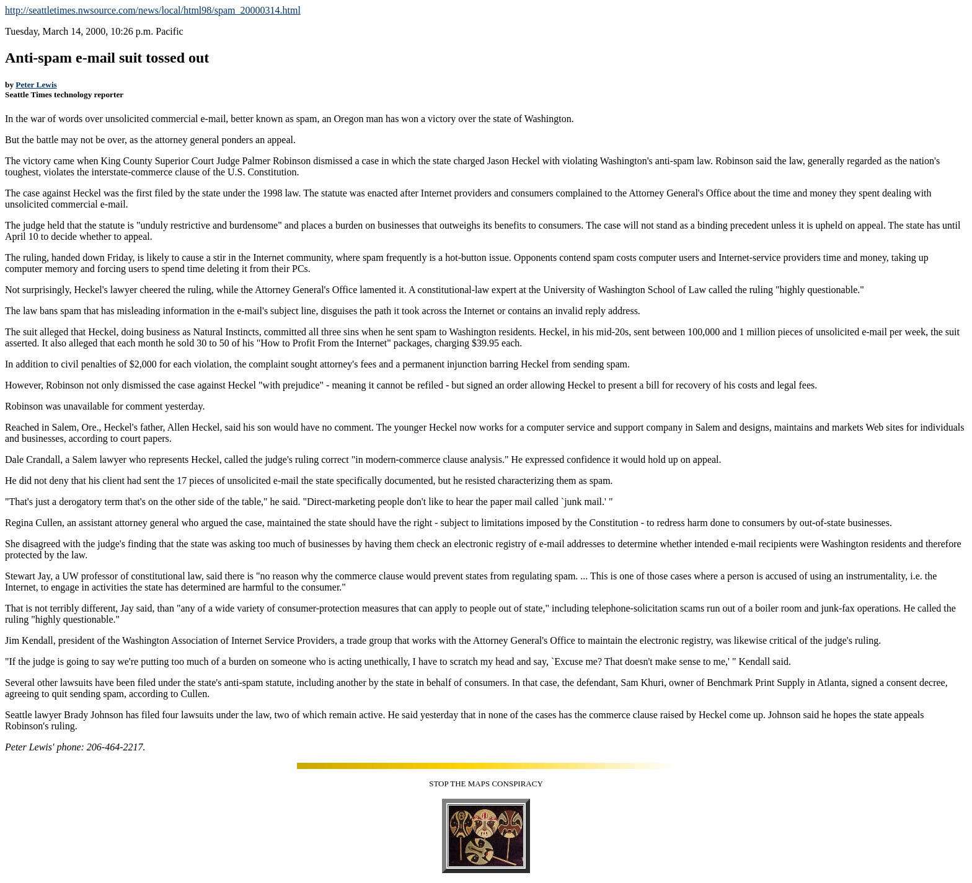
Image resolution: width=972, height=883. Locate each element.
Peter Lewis (35, 84)
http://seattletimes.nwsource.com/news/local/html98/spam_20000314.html (153, 10)
